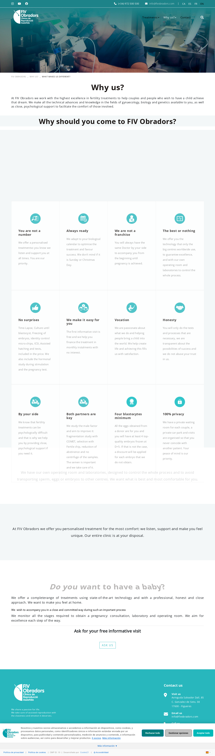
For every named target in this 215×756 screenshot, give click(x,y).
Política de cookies (37, 752)
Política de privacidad (13, 752)
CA (184, 3)
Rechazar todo (152, 733)
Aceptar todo (203, 733)
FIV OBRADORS (18, 76)
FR (196, 3)
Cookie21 (84, 752)
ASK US (107, 645)
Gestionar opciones (178, 733)
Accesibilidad (101, 752)
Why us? (34, 76)
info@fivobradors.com (161, 3)
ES (189, 3)
